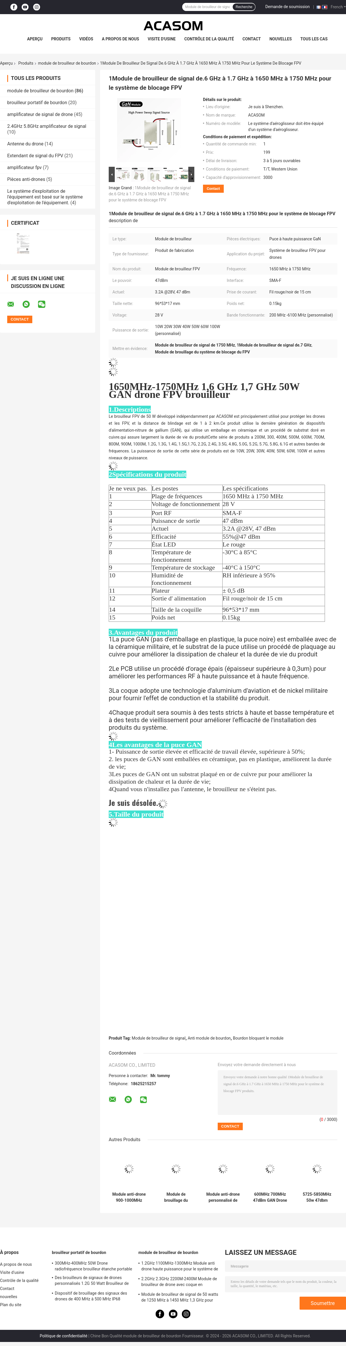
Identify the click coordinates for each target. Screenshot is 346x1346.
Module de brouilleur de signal (159, 1038)
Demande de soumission (287, 6)
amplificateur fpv (24, 167)
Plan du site (10, 1304)
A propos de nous (120, 39)
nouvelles (280, 39)
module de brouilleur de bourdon (67, 63)
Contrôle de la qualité (209, 39)
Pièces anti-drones (26, 179)
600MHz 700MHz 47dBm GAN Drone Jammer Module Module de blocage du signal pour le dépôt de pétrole (270, 1197)
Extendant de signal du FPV (35, 155)
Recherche (244, 7)
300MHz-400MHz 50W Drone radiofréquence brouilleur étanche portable (93, 1266)
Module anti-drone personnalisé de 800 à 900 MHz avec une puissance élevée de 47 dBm (223, 1197)
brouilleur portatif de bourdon (37, 102)
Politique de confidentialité (63, 1336)
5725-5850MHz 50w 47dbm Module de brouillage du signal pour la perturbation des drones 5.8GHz (317, 1197)
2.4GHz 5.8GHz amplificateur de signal (46, 126)
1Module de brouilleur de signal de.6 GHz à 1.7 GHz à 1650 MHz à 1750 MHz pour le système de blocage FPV (150, 194)
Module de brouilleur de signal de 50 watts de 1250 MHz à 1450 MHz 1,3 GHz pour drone (179, 1298)
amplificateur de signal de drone (40, 114)
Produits (61, 39)
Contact (251, 39)
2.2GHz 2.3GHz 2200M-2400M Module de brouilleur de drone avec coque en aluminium (179, 1282)
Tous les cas (314, 39)
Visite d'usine (162, 39)
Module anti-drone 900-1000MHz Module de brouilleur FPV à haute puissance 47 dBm (129, 1197)
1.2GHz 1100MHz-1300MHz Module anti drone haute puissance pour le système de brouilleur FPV (179, 1267)
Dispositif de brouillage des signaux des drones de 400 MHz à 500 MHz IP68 (91, 1296)
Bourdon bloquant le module (258, 1038)
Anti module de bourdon (209, 1038)
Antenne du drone (25, 144)
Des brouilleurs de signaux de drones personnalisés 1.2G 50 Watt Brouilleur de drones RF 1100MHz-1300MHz (92, 1281)
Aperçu (35, 39)
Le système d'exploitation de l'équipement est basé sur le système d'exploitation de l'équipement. (45, 196)
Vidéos (86, 39)
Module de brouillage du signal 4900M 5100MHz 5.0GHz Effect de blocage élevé (176, 1197)
